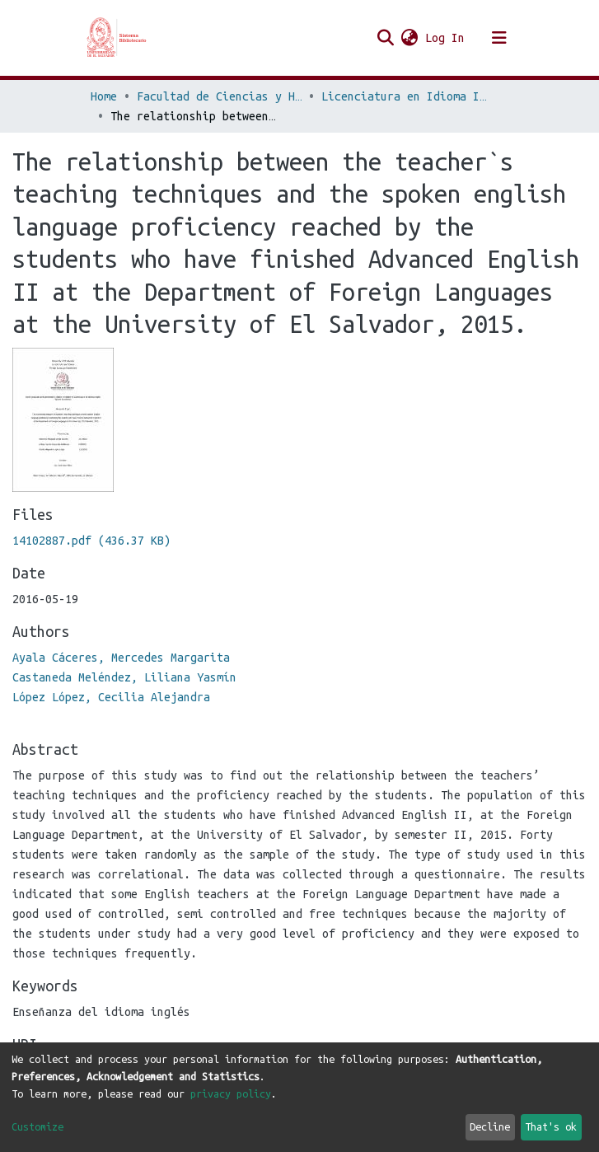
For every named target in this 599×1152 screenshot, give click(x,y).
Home (104, 96)
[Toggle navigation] (499, 37)
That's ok (551, 1126)
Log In (445, 37)
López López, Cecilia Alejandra (111, 697)
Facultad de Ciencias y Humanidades (219, 96)
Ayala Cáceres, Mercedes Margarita (121, 657)
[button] (410, 38)
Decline (490, 1126)
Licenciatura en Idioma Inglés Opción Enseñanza (403, 96)
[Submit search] (386, 38)
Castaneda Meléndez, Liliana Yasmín (124, 677)
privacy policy (230, 1093)
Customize (37, 1126)
